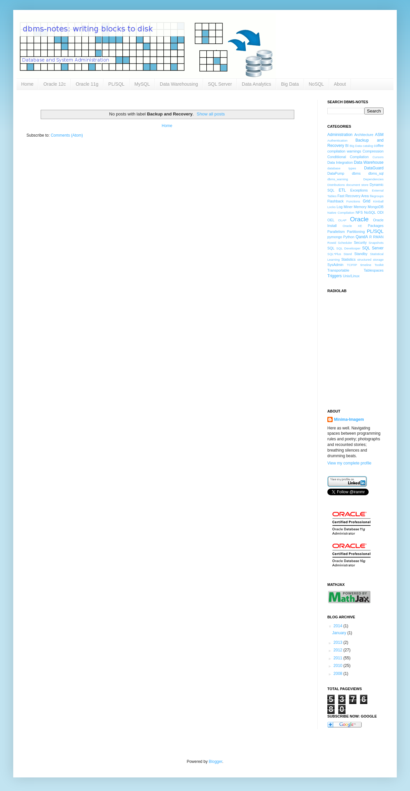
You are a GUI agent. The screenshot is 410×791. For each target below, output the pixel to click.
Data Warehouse (369, 162)
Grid (366, 201)
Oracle (359, 219)
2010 (339, 665)
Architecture (363, 135)
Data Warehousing (179, 84)
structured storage (370, 259)
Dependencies (373, 179)
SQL (331, 248)
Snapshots (376, 242)
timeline (365, 265)
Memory (360, 207)
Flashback (335, 201)
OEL (331, 220)
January (339, 633)
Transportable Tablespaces (355, 270)
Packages (376, 226)
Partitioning (356, 232)
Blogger (215, 761)
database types (341, 168)
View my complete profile (349, 463)
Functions (353, 201)
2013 (339, 642)
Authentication (337, 140)
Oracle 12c (54, 84)
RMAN (378, 237)
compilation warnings (344, 151)
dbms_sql (376, 173)
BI (346, 146)
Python (348, 237)
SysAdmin (335, 265)
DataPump (335, 173)
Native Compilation (340, 212)
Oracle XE (352, 226)
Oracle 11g (87, 84)
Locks (331, 207)
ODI (380, 212)
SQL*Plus (334, 254)
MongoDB (376, 207)
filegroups (377, 196)
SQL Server (220, 84)
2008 (339, 673)
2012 (339, 650)
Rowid (331, 242)
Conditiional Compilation (348, 157)
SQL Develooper (348, 248)
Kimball (378, 201)
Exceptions (359, 190)
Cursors (378, 157)
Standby (361, 254)
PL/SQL (116, 84)
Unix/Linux (351, 276)
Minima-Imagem (349, 419)
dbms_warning (337, 179)
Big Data (290, 84)
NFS (359, 212)
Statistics (348, 259)
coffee (379, 146)
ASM (379, 134)
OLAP (342, 220)
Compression (373, 151)
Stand (348, 254)
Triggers (334, 276)
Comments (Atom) (67, 135)
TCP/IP (352, 265)
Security (360, 242)
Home (27, 84)
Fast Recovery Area (353, 196)
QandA (361, 237)
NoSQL (316, 84)
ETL (342, 190)
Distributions (336, 185)
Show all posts (211, 113)
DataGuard (374, 168)
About (340, 84)
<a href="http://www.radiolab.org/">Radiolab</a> (360, 347)
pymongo (334, 237)
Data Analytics (256, 84)
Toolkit (379, 265)
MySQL (142, 84)
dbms (356, 173)
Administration (339, 134)
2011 (339, 658)
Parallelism (336, 232)
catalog (368, 146)
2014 (339, 626)
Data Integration (340, 162)
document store (357, 185)
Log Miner (344, 207)
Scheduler (345, 242)
